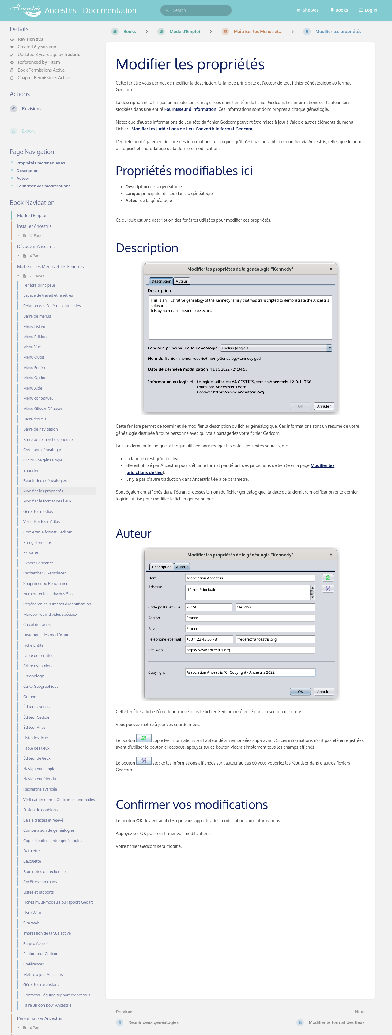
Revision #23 (26, 39)
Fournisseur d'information (190, 109)
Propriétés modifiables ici (41, 162)
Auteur (23, 178)
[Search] (167, 10)
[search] (196, 10)
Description (28, 170)
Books (339, 10)
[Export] (53, 131)
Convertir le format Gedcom (224, 128)
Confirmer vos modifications (43, 185)
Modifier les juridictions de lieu (162, 128)
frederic (72, 54)
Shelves (307, 10)
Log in (368, 10)
